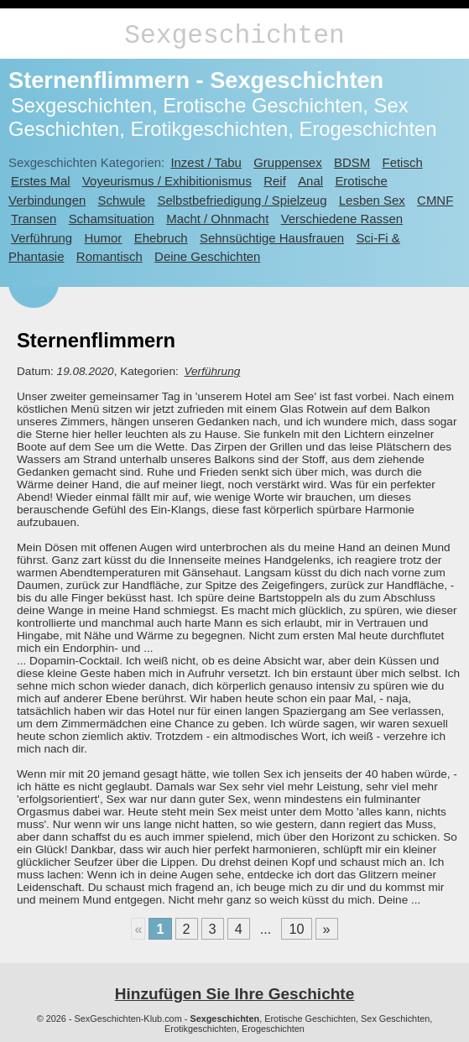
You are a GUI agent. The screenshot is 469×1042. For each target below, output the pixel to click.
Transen (33, 218)
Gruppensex (287, 162)
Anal (310, 181)
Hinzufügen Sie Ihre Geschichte (235, 994)
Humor (103, 238)
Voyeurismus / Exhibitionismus (167, 181)
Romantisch (109, 256)
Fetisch (403, 162)
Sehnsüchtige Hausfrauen (272, 238)
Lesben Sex (372, 200)
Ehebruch (161, 238)
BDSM (352, 162)
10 (296, 928)
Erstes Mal (40, 181)
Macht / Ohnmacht (217, 218)
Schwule (122, 200)
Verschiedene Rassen (342, 218)
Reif (274, 181)
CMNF (435, 200)
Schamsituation (111, 218)
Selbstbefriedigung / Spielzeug (241, 200)
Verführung (41, 238)
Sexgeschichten (234, 35)
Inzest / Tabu (206, 162)
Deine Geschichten (207, 256)
